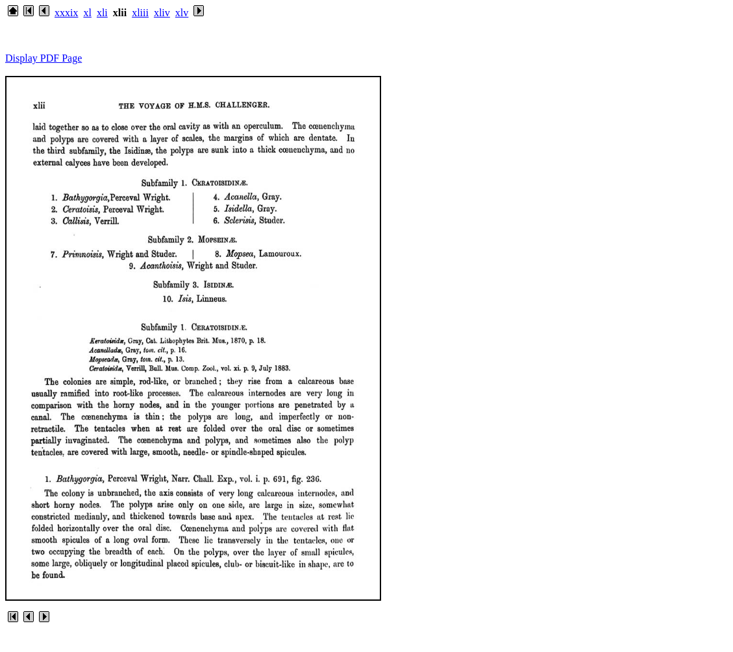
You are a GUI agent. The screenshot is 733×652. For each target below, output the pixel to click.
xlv (181, 12)
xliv (162, 12)
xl (87, 12)
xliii (140, 12)
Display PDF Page (43, 58)
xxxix (66, 12)
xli (102, 12)
